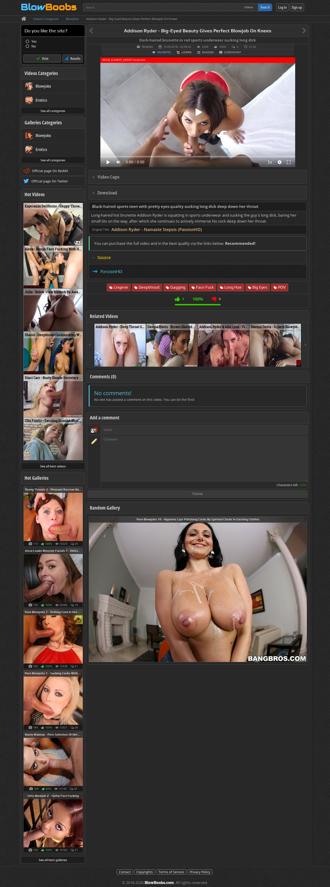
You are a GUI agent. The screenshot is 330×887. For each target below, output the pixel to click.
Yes (34, 41)
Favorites (164, 52)
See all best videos (53, 466)
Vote (45, 58)
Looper (186, 52)
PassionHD (111, 271)
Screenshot (232, 52)
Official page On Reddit (50, 171)
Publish (197, 494)
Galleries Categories (43, 122)
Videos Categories (41, 73)
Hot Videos (35, 194)
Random (208, 52)
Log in (282, 7)
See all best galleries (53, 860)
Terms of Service (171, 872)
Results (75, 58)
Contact (125, 872)
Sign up (297, 7)
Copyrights (144, 872)
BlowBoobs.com (159, 883)
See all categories (53, 111)
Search (265, 7)
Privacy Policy (200, 872)
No (33, 46)
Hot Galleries (37, 478)
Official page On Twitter (49, 181)
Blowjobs (147, 46)
